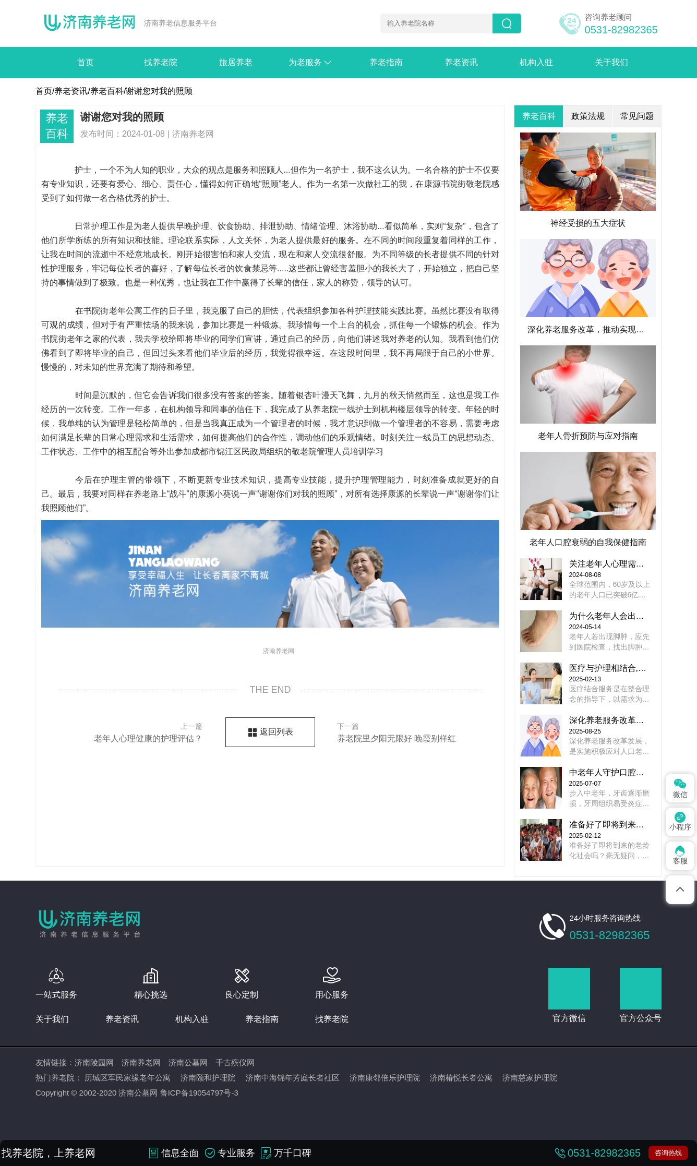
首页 (85, 62)
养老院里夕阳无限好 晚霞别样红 (409, 731)
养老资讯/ (72, 91)
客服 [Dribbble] (680, 855)
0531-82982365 (621, 29)
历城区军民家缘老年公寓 (128, 1077)
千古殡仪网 (235, 1062)
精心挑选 (150, 994)
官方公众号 (641, 1018)
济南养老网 (141, 1062)
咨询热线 (668, 1153)
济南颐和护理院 (208, 1077)
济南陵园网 (94, 1062)
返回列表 (276, 731)
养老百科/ (108, 91)
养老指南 (386, 62)
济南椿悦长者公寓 (461, 1077)
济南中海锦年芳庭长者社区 (293, 1077)
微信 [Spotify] (680, 787)
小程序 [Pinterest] (680, 821)
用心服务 (331, 994)
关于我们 (611, 62)
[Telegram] (680, 889)
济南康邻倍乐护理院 (385, 1077)
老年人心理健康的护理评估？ (130, 731)
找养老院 (160, 62)
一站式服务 (56, 994)
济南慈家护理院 (529, 1077)
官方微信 (569, 1018)
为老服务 (316, 62)
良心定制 (241, 994)
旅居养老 (236, 62)
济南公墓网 (188, 1062)
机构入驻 (536, 62)
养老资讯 (461, 62)
